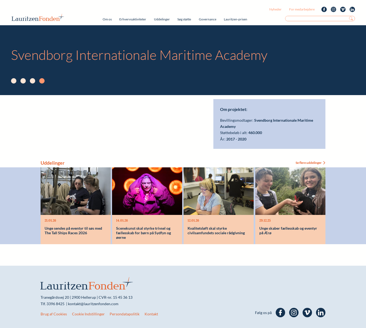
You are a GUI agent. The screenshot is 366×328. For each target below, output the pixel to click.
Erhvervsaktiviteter (132, 19)
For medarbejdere (302, 9)
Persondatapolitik (124, 314)
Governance (207, 19)
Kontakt (151, 314)
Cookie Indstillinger (88, 314)
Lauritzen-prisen (235, 19)
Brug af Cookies (54, 314)
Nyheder (275, 9)
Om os (107, 19)
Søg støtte (184, 19)
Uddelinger (162, 19)
